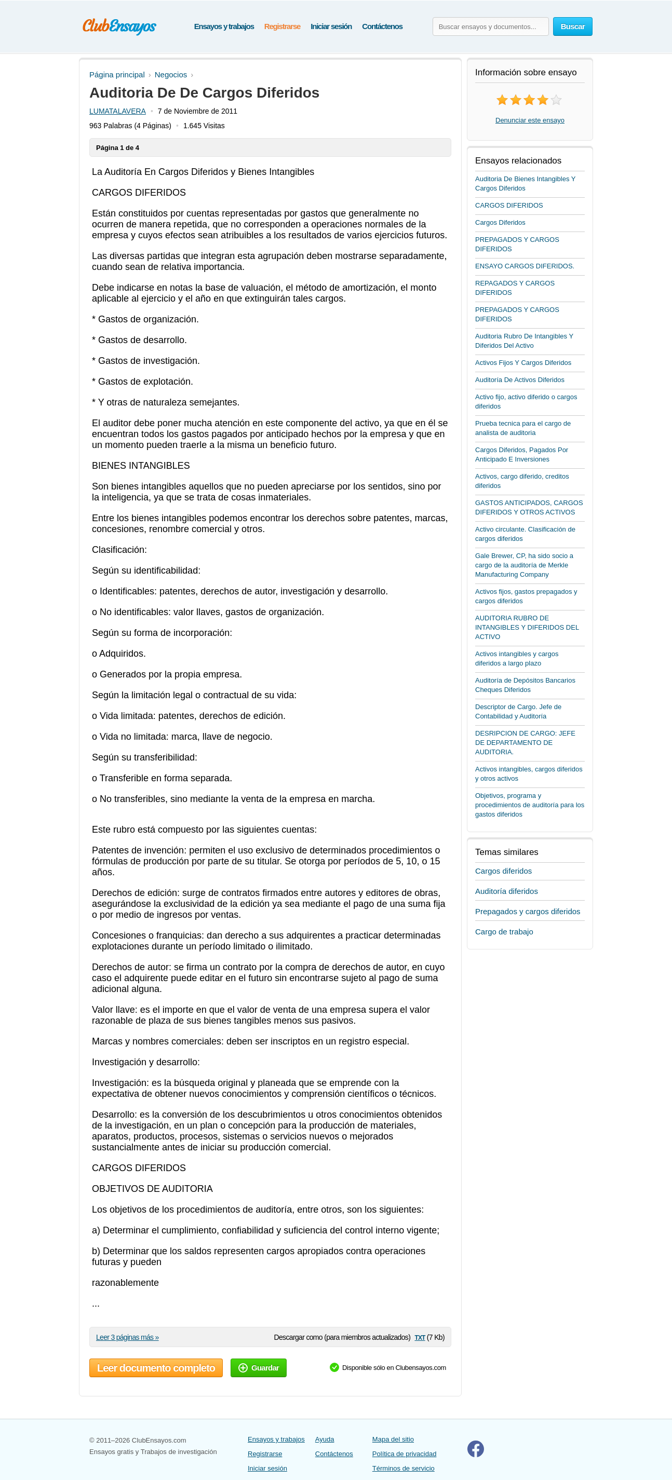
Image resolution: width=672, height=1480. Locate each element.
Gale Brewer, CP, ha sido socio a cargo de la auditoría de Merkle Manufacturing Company (524, 565)
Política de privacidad (404, 1454)
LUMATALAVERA (117, 111)
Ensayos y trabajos (224, 26)
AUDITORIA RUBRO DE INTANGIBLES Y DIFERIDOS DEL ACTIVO (527, 627)
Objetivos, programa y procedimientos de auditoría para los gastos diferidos (529, 805)
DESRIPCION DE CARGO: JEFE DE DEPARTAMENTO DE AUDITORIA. (525, 742)
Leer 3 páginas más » (127, 1337)
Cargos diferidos (503, 870)
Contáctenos (382, 26)
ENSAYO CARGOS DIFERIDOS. (524, 266)
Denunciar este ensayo (530, 120)
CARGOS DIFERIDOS (509, 205)
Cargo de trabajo (504, 931)
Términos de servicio (403, 1468)
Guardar (258, 1368)
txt (419, 1337)
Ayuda (324, 1439)
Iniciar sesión (331, 26)
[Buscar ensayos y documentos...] (491, 26)
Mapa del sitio (393, 1439)
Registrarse (282, 26)
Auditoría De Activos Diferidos (520, 380)
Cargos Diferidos (500, 222)
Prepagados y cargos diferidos (528, 911)
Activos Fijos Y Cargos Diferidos (523, 362)
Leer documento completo (156, 1368)
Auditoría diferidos (506, 891)
